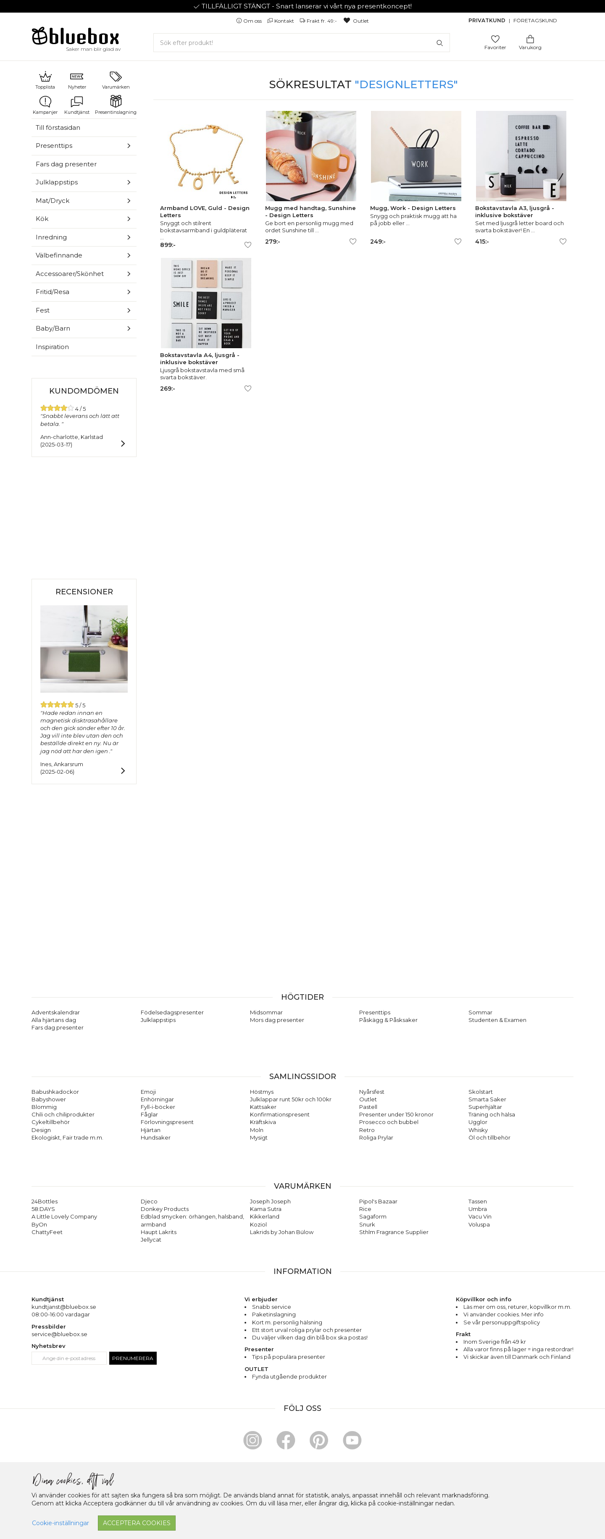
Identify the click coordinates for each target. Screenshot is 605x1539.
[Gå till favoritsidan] (495, 38)
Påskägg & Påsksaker (388, 1019)
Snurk (367, 1224)
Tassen (477, 1201)
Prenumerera (132, 1358)
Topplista (45, 80)
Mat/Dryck (52, 201)
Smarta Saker (487, 1099)
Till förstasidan (58, 127)
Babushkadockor (55, 1091)
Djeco (149, 1201)
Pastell (368, 1106)
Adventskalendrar (56, 1012)
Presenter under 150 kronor (396, 1114)
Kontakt (281, 21)
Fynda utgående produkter (289, 1376)
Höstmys (262, 1091)
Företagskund (535, 20)
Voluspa (479, 1224)
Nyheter (77, 80)
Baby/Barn (53, 328)
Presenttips (54, 146)
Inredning (51, 237)
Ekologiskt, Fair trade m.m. (67, 1137)
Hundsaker (156, 1137)
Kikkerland (264, 1216)
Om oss (249, 21)
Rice (365, 1208)
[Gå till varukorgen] (530, 38)
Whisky (478, 1130)
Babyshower (49, 1099)
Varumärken (116, 80)
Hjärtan (150, 1130)
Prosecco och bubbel (388, 1122)
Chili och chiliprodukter (63, 1114)
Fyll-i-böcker (158, 1106)
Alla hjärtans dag (54, 1019)
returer (517, 1306)
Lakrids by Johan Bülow (281, 1232)
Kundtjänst (76, 105)
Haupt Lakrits (158, 1232)
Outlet (355, 21)
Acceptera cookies (137, 1523)
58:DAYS (43, 1208)
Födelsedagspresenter (172, 1012)
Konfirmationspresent (280, 1114)
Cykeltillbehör (51, 1122)
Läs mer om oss (484, 1306)
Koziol (258, 1224)
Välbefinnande (59, 255)
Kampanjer (45, 105)
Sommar (480, 1012)
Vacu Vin (480, 1216)
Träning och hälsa (491, 1114)
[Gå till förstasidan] (76, 38)
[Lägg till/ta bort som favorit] (248, 245)
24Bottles (45, 1201)
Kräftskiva (263, 1122)
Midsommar (266, 1012)
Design (41, 1130)
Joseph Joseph (270, 1201)
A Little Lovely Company (64, 1216)
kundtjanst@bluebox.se (64, 1306)
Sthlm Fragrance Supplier (394, 1232)
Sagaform (373, 1216)
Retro (367, 1130)
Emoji (148, 1091)
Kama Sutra (265, 1208)
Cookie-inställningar (60, 1523)
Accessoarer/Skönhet (70, 274)
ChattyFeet (47, 1232)
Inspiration (52, 347)
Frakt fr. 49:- (319, 21)
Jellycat (151, 1239)
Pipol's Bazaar (378, 1201)
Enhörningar (157, 1099)
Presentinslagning (116, 105)
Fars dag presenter (66, 164)
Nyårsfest (371, 1091)
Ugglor (477, 1122)
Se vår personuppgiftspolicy (501, 1322)
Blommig (44, 1106)
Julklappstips (57, 182)
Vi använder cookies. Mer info (503, 1314)
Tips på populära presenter (288, 1356)
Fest (43, 310)
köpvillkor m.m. (550, 1306)
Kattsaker (263, 1106)
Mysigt (259, 1137)
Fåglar (149, 1114)
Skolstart (480, 1091)
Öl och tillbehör (489, 1137)
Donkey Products (165, 1208)
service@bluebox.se (59, 1334)
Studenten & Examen (497, 1019)
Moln (256, 1130)
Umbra (477, 1208)
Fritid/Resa (52, 292)
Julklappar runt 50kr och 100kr (290, 1099)
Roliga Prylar (376, 1137)
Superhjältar (485, 1106)
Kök (42, 219)
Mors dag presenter (277, 1019)
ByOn (39, 1224)
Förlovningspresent (167, 1122)
